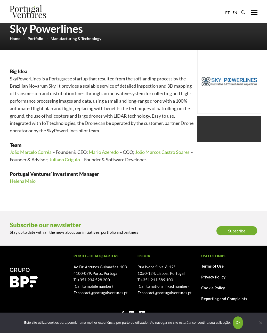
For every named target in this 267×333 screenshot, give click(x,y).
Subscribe (236, 230)
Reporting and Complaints (224, 298)
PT (227, 12)
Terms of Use (212, 266)
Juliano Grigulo (64, 159)
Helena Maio (23, 181)
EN (234, 12)
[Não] (260, 322)
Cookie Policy (213, 287)
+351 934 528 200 (93, 279)
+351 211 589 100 (157, 279)
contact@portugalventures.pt (103, 292)
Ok (238, 322)
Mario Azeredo (104, 152)
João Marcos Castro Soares (162, 152)
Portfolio (35, 38)
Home (15, 38)
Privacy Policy (213, 277)
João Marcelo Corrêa (31, 152)
